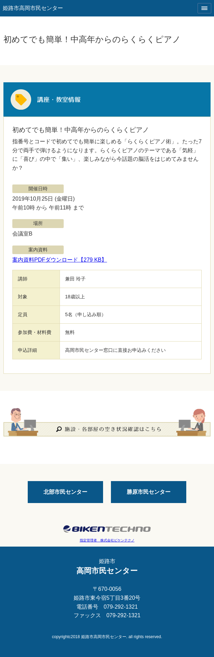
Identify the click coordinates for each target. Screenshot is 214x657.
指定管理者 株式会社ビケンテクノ (107, 540)
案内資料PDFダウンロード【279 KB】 (59, 260)
